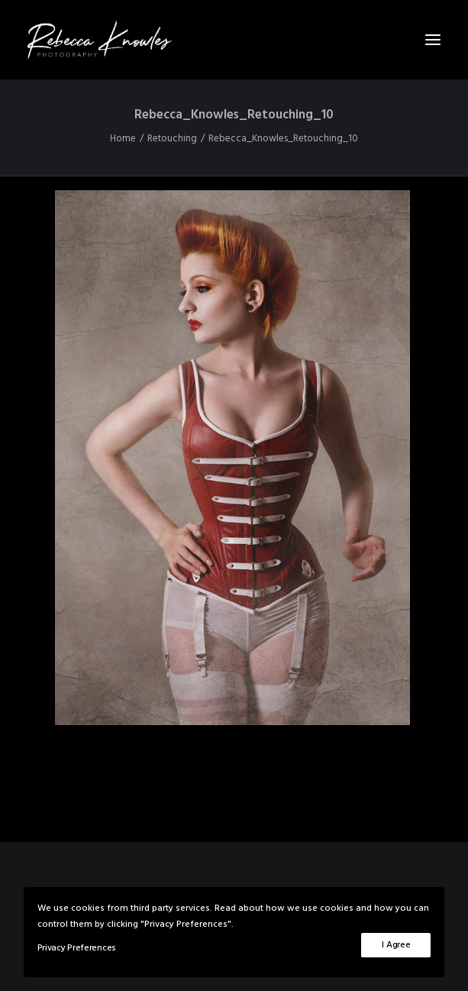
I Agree (396, 945)
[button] (433, 39)
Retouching (172, 139)
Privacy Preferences (76, 948)
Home (123, 139)
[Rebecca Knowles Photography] (234, 40)
